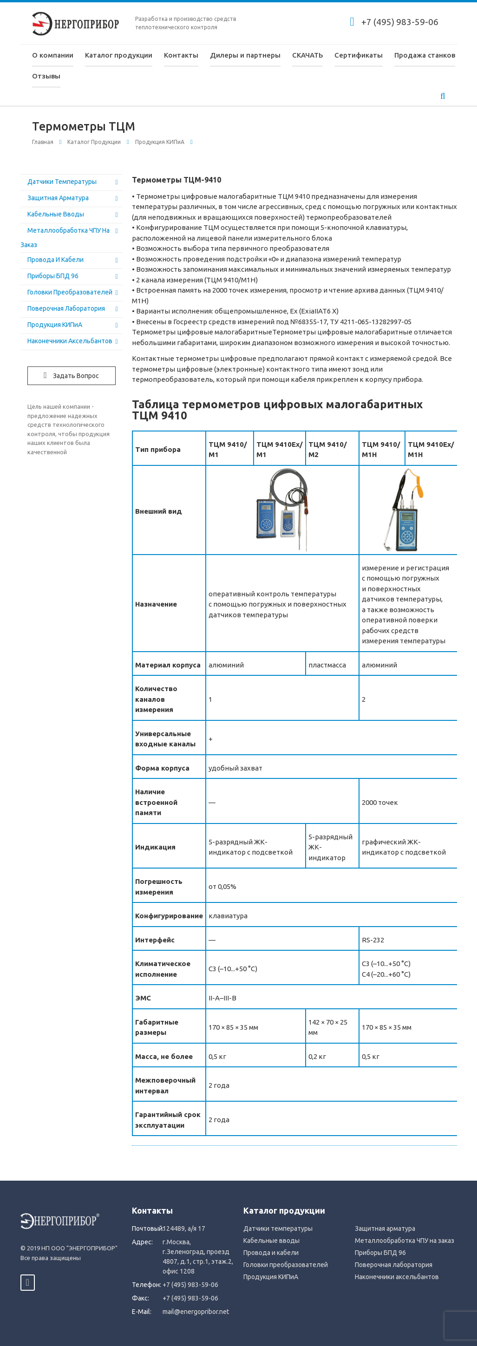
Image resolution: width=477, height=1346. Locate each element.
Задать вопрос (71, 375)
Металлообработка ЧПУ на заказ (404, 1240)
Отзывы (46, 76)
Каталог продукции (118, 55)
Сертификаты (358, 55)
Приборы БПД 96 (52, 276)
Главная (42, 142)
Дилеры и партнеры (245, 55)
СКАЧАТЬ (307, 55)
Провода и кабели (55, 259)
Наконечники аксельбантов (69, 341)
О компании (52, 55)
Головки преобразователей (69, 292)
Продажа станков (424, 55)
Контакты (181, 55)
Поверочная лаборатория (66, 308)
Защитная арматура (58, 198)
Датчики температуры (62, 181)
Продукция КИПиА (159, 142)
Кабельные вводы (55, 214)
